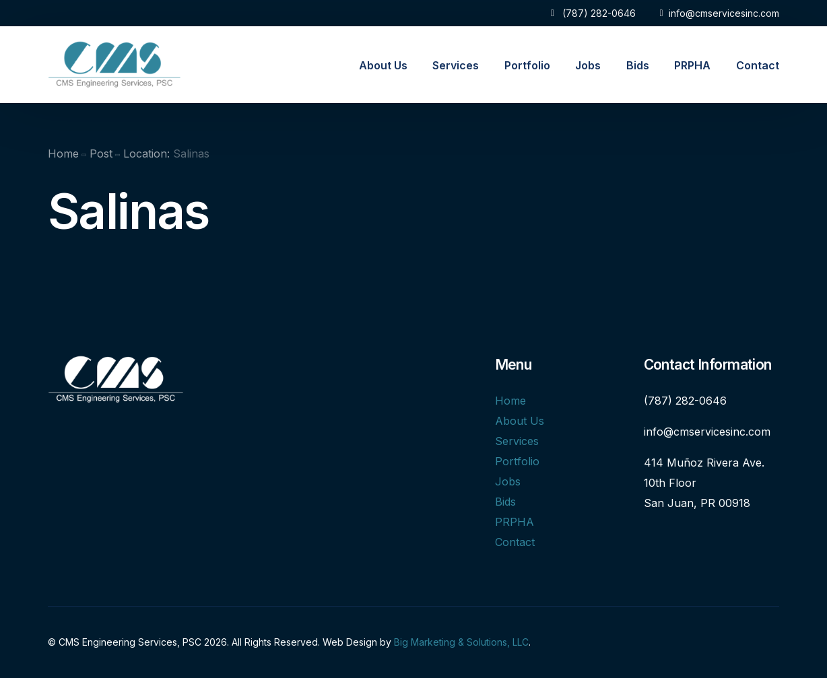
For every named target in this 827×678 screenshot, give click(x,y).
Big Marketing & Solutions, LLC (461, 642)
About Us (519, 421)
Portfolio (517, 461)
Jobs (508, 481)
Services (517, 441)
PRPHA (514, 522)
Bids (505, 501)
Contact (515, 542)
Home (510, 400)
